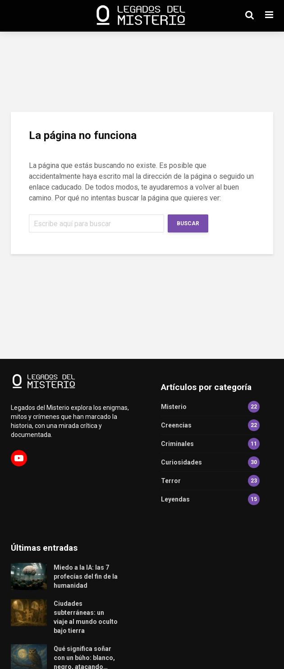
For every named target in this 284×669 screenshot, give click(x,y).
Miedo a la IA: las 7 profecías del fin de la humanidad (86, 576)
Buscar (188, 223)
